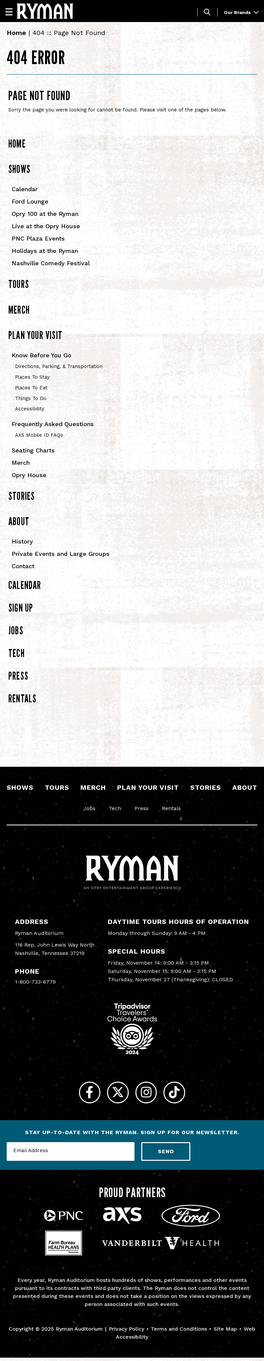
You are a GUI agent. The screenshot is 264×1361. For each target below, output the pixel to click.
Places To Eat (31, 388)
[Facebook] (84, 1094)
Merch (19, 309)
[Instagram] (148, 1094)
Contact (23, 566)
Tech (16, 653)
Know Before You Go (41, 355)
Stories (21, 495)
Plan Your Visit (35, 335)
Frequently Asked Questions (53, 423)
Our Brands (241, 12)
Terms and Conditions (179, 1332)
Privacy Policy (126, 1332)
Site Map (225, 1332)
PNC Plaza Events (38, 238)
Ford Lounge (30, 201)
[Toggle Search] (207, 12)
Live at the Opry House (46, 226)
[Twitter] (116, 1094)
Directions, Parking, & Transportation (58, 366)
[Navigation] (12, 11)
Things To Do (30, 398)
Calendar (25, 189)
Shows (19, 168)
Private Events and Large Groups (60, 553)
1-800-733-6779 (35, 982)
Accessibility (29, 409)
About (18, 521)
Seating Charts (33, 450)
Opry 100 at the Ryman (45, 213)
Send (166, 1154)
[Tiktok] (179, 1094)
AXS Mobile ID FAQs (39, 435)
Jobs (15, 630)
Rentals (22, 698)
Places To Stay (32, 377)
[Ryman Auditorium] (45, 11)
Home (16, 33)
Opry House (29, 474)
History (22, 541)
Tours (18, 284)
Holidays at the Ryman (45, 250)
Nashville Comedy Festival (51, 263)
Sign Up (20, 607)
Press (18, 675)
